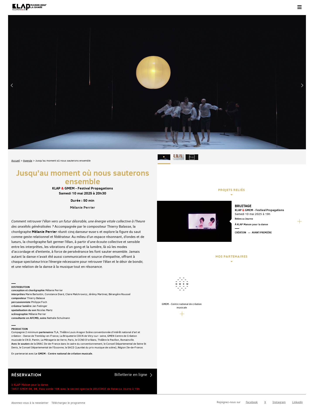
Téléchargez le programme (68, 378)
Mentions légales (80, 397)
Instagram (279, 377)
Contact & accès (20, 397)
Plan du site (59, 397)
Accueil (15, 113)
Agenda (27, 113)
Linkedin (297, 377)
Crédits (99, 397)
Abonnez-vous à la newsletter (29, 378)
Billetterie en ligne (130, 327)
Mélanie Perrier (82, 160)
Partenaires (41, 397)
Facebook (252, 377)
